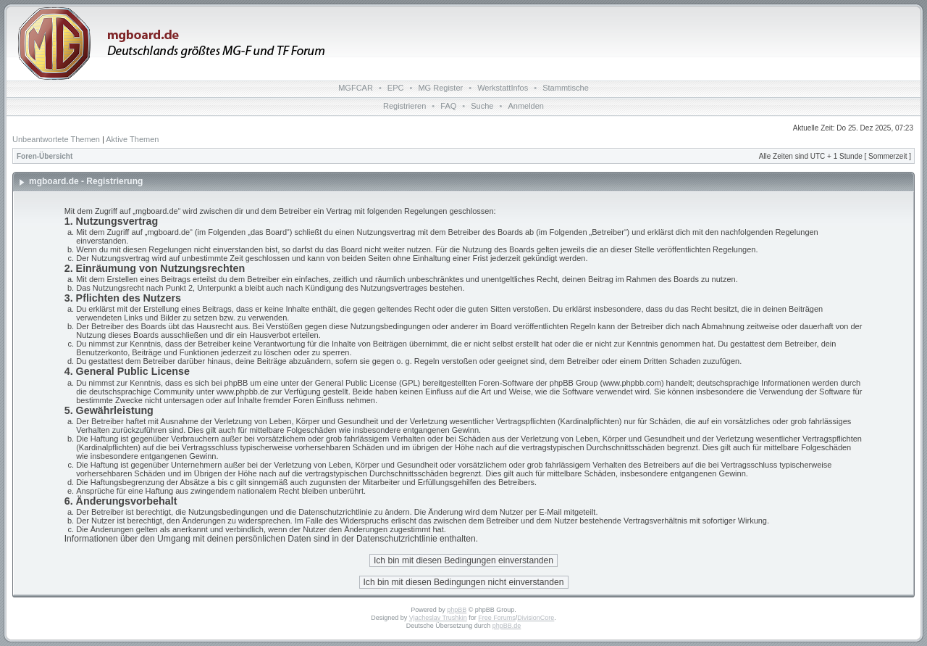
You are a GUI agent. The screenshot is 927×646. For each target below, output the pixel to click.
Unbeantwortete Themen (56, 139)
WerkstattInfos (502, 87)
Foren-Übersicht (44, 156)
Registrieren (404, 106)
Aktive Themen (132, 139)
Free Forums (497, 617)
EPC (395, 87)
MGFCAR (355, 87)
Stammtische (565, 87)
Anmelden (526, 106)
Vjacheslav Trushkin (438, 617)
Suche (482, 106)
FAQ (448, 106)
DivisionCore (535, 617)
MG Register (440, 87)
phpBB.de (506, 625)
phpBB (456, 609)
